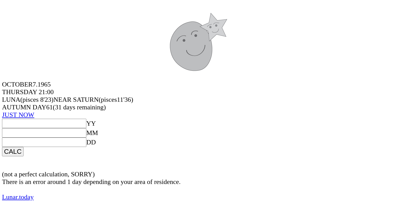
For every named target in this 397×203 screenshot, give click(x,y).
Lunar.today (18, 197)
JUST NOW (18, 115)
